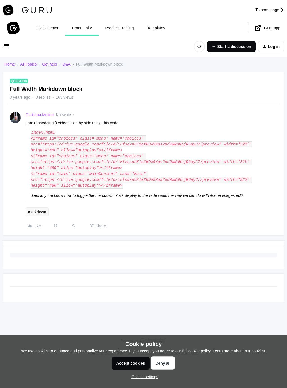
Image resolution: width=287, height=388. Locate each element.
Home (9, 64)
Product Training (119, 28)
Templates (156, 28)
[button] (6, 47)
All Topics (28, 64)
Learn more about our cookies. (239, 351)
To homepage (269, 10)
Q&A (66, 64)
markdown (37, 212)
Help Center (48, 28)
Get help (49, 64)
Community (82, 28)
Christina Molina (40, 114)
